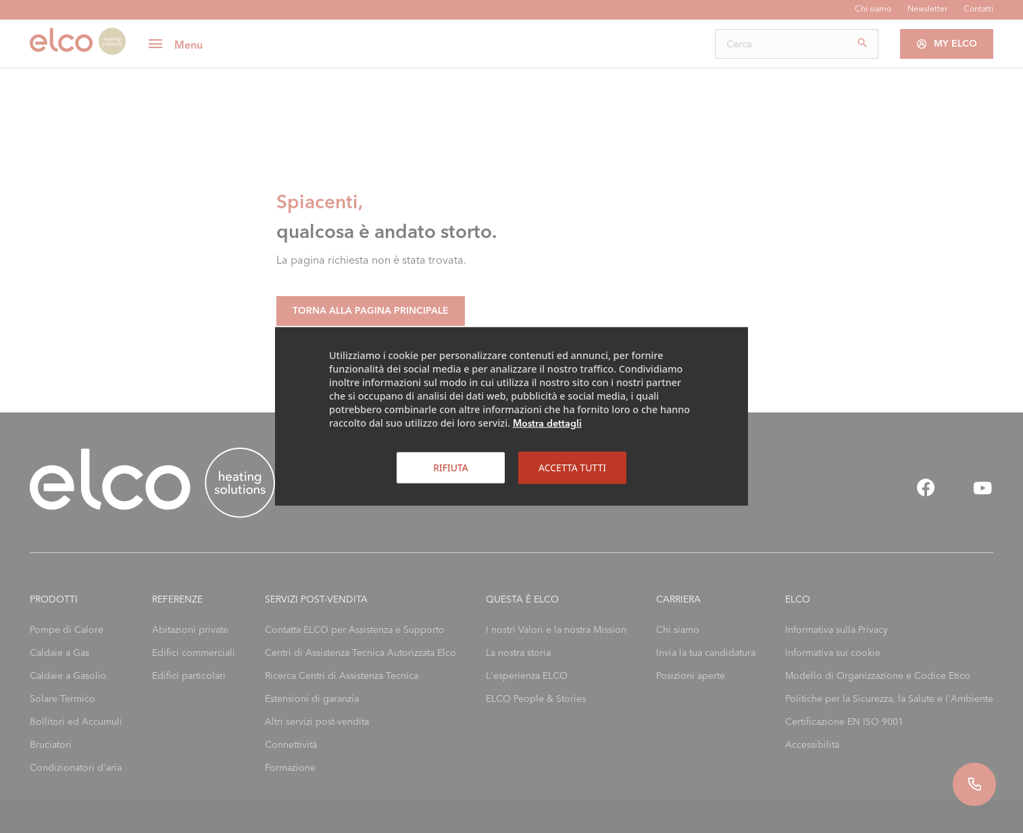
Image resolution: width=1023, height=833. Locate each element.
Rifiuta (450, 467)
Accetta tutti (572, 467)
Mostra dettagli (547, 423)
